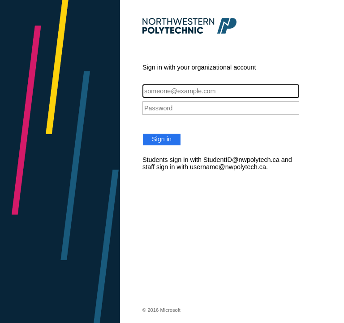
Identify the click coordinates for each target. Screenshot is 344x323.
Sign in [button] (162, 139)
